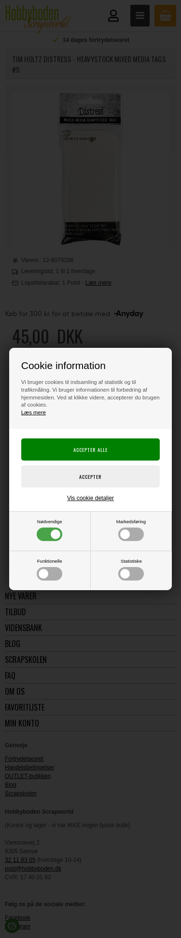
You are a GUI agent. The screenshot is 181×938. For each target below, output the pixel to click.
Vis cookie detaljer (90, 498)
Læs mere (33, 412)
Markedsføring (131, 530)
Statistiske (131, 569)
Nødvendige (49, 530)
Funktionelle (49, 569)
